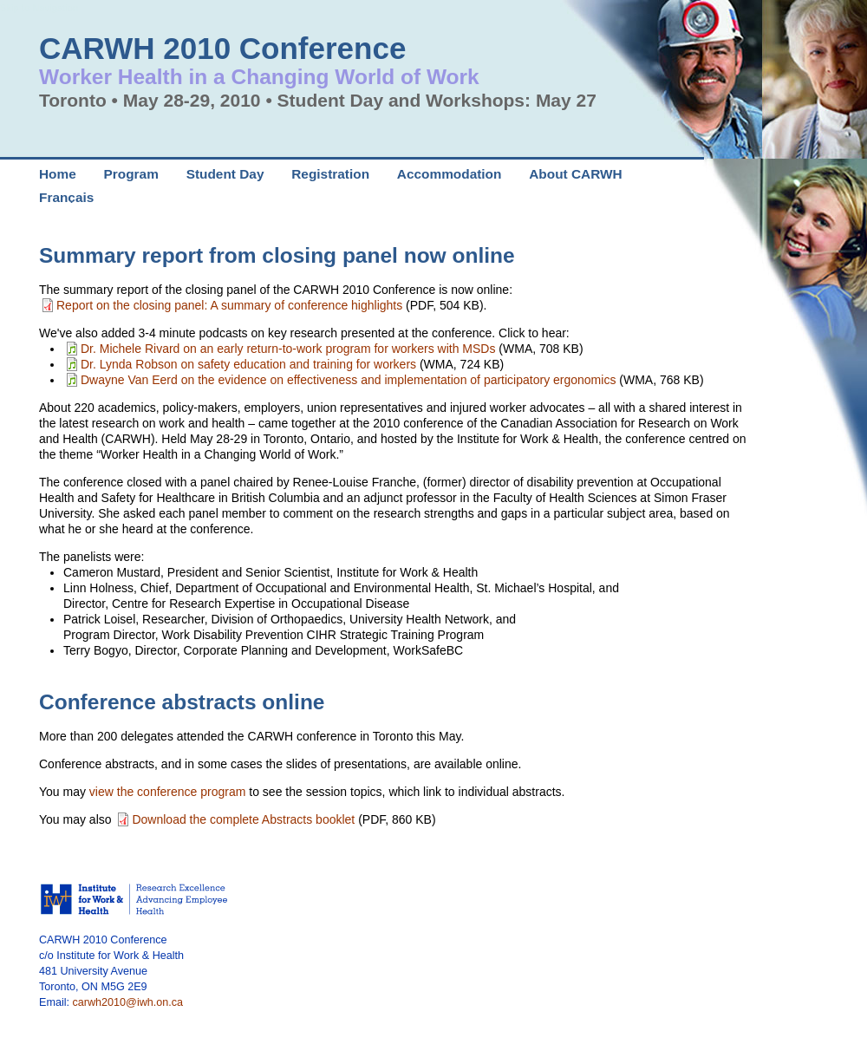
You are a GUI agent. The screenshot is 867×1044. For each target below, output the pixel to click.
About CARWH (575, 173)
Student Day (225, 173)
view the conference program (169, 792)
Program (131, 173)
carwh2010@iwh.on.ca (128, 1002)
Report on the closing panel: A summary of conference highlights (229, 305)
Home (57, 173)
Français (66, 197)
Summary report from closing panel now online (277, 255)
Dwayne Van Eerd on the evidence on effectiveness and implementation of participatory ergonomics (348, 380)
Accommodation (449, 173)
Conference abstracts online (181, 702)
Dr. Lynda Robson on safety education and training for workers (248, 364)
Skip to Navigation (39, 8)
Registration (330, 173)
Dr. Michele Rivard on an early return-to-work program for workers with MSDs (288, 349)
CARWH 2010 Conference (222, 48)
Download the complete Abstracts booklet (243, 819)
